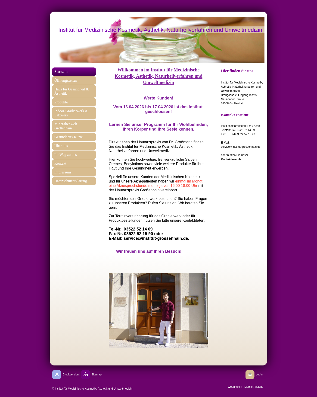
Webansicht (235, 386)
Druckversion (70, 374)
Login (259, 374)
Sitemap (96, 374)
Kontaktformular (231, 159)
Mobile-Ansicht (253, 386)
